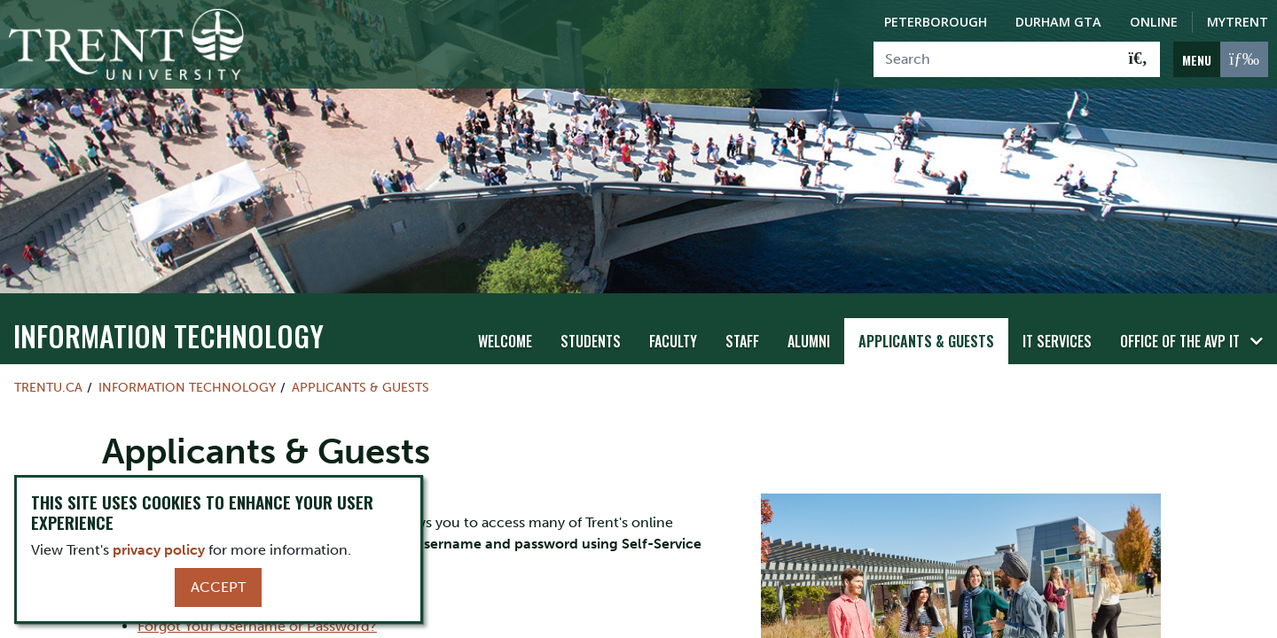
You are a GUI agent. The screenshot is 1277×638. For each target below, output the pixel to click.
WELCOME (505, 341)
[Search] (995, 59)
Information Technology (168, 335)
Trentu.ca (48, 387)
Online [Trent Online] (1154, 21)
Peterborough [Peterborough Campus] (935, 21)
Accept (218, 587)
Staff (742, 341)
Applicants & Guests (926, 341)
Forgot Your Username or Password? (257, 626)
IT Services (1057, 341)
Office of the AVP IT (1180, 341)
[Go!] (1138, 59)
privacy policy (159, 549)
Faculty (673, 341)
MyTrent (1237, 21)
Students (590, 341)
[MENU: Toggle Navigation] (1220, 59)
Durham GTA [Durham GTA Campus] (1058, 21)
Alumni (808, 341)
